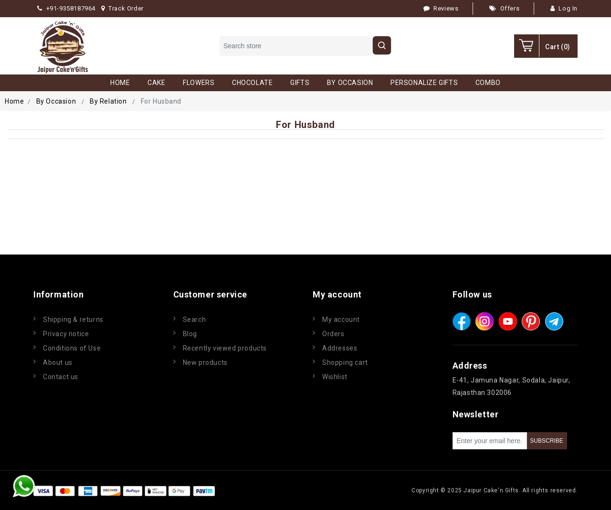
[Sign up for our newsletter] (490, 440)
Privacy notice (66, 334)
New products (205, 362)
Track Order (122, 8)
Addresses (339, 348)
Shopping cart (345, 362)
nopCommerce (274, 490)
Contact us (60, 377)
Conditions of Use (72, 348)
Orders (333, 334)
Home (14, 101)
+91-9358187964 (66, 8)
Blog (190, 334)
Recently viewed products (225, 348)
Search (194, 319)
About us (58, 362)
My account (341, 319)
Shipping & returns (73, 319)
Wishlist (335, 377)
